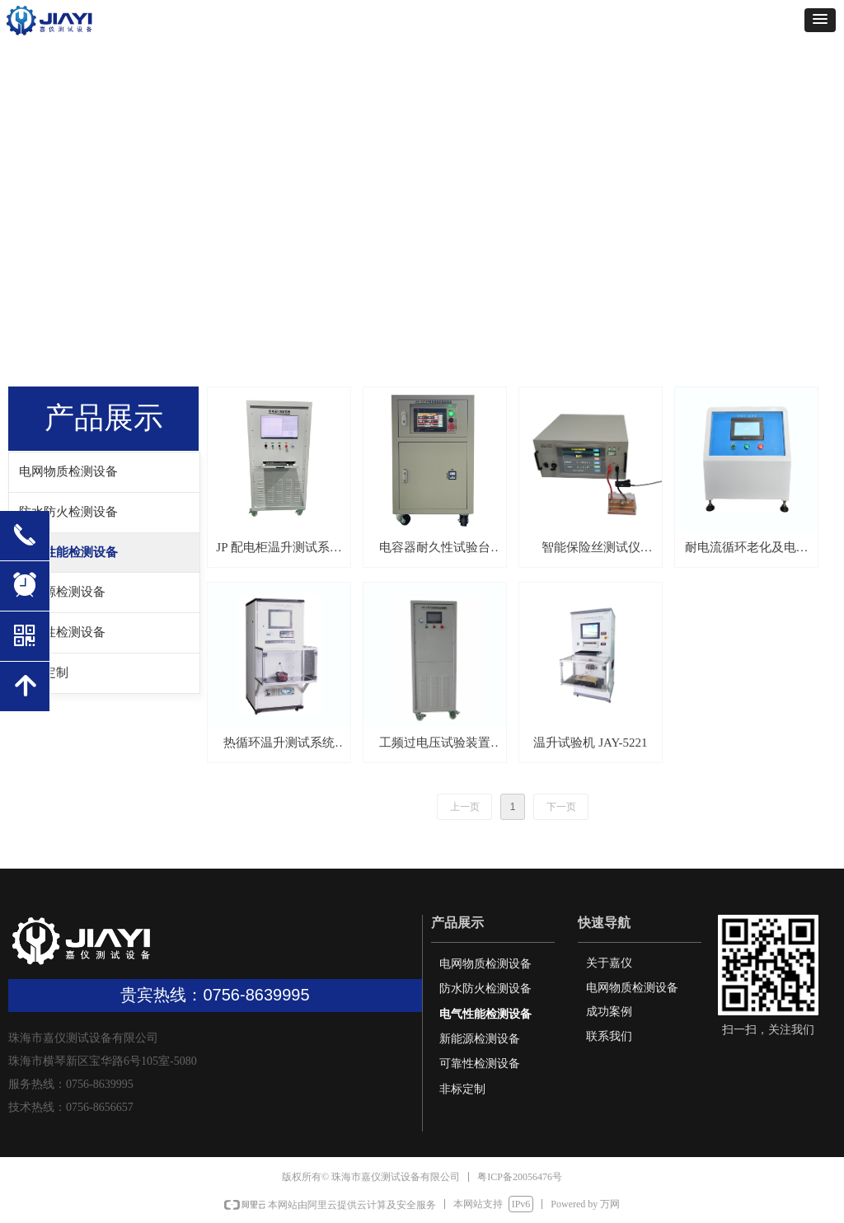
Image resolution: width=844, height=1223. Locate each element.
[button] (820, 20)
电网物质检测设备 (68, 471)
